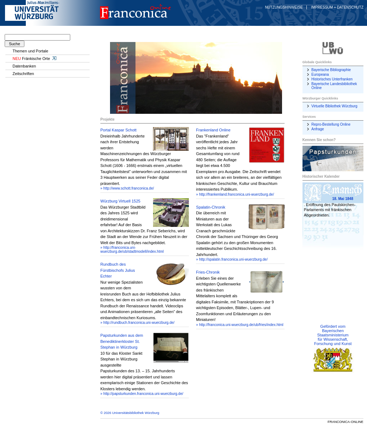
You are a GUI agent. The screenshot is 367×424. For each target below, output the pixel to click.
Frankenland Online (213, 130)
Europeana (320, 74)
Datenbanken (24, 66)
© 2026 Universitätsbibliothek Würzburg (129, 413)
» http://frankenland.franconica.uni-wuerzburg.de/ (235, 194)
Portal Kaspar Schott (118, 130)
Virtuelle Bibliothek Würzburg (334, 106)
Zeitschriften (23, 73)
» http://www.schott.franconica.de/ (127, 188)
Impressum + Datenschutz (337, 7)
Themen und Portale (30, 51)
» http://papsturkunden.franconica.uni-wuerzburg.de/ (141, 394)
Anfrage (317, 129)
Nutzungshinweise (284, 7)
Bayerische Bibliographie (331, 70)
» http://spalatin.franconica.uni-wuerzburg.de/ (232, 259)
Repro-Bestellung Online (331, 124)
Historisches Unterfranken (332, 79)
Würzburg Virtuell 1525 (120, 201)
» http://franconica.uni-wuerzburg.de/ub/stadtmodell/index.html (132, 249)
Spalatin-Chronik (210, 207)
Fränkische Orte (35, 58)
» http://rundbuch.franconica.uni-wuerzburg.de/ (137, 323)
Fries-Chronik (208, 272)
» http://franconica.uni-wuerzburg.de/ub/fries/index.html (239, 325)
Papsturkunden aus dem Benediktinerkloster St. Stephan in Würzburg (121, 341)
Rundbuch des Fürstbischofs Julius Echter (117, 270)
